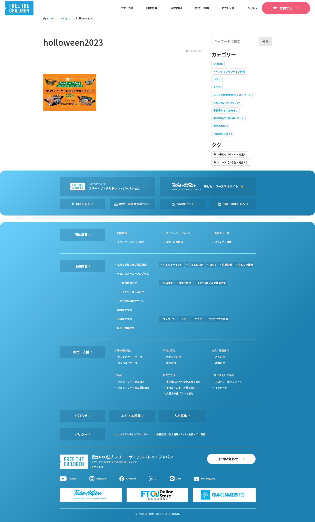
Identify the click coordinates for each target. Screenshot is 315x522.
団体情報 (122, 233)
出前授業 (168, 282)
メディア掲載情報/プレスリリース (232, 95)
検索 (265, 41)
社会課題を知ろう (223, 133)
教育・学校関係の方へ (133, 204)
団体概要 (151, 8)
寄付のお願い (220, 126)
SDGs (212, 264)
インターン (221, 387)
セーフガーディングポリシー (133, 434)
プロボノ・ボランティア (228, 381)
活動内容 (176, 8)
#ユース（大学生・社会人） (233, 162)
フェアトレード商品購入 (131, 381)
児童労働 (227, 264)
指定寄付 (171, 363)
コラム (217, 79)
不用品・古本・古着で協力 (181, 387)
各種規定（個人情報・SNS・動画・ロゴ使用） (182, 434)
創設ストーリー (223, 233)
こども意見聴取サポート (130, 300)
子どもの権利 (196, 264)
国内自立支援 (124, 310)
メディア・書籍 (223, 242)
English (218, 63)
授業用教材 (185, 282)
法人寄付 (220, 357)
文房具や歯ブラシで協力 (179, 393)
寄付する (286, 8)
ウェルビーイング (173, 264)
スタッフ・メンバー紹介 (130, 242)
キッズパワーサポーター (131, 357)
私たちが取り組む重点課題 (132, 264)
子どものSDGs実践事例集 (211, 282)
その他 (217, 87)
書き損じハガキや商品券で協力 (183, 381)
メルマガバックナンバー (226, 102)
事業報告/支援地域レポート (228, 118)
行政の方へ (183, 204)
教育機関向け (129, 282)
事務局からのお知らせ (225, 110)
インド (185, 319)
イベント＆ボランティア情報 (229, 71)
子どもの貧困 (245, 264)
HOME (48, 18)
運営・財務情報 (174, 242)
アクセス (99, 467)
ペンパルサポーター (129, 363)
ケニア (198, 319)
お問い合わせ (228, 458)
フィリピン (169, 319)
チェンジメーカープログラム (133, 273)
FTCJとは (126, 8)
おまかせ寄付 (173, 357)
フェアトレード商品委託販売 (133, 387)
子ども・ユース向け (133, 291)
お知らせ (228, 8)
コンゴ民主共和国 (218, 319)
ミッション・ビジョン (178, 233)
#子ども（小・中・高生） (232, 154)
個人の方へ (83, 204)
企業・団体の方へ (234, 204)
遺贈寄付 (220, 363)
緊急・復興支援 (125, 328)
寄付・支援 (202, 8)
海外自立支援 (124, 319)
